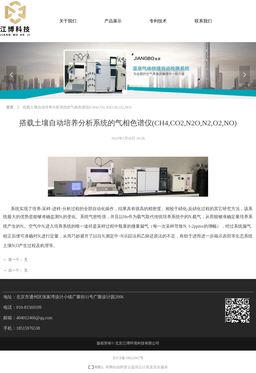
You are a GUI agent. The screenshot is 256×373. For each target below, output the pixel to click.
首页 (10, 107)
